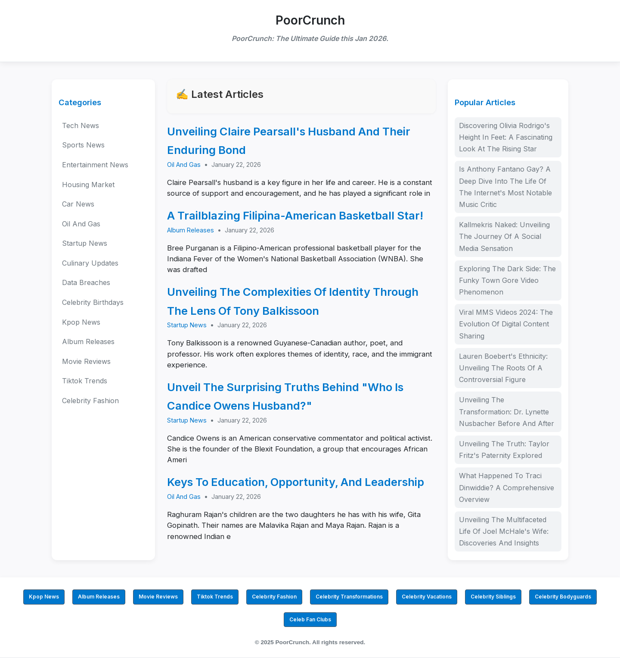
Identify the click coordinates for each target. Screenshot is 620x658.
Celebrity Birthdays (93, 302)
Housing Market (88, 184)
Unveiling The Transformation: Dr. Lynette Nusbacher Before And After (506, 411)
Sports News (83, 145)
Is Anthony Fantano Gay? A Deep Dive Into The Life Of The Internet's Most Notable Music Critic (505, 187)
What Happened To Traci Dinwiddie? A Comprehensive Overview (506, 487)
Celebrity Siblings (493, 596)
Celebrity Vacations (427, 596)
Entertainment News (95, 164)
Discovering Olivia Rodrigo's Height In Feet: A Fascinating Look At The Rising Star (505, 137)
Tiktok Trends (84, 380)
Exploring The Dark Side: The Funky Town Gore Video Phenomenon (507, 280)
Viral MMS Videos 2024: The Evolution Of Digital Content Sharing (506, 324)
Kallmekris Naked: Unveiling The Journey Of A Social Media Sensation (504, 236)
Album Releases (88, 341)
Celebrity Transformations (349, 596)
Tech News (80, 125)
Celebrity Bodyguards (563, 596)
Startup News (84, 243)
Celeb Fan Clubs (310, 619)
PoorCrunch (310, 20)
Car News (78, 204)
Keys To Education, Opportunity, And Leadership (295, 482)
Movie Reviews (86, 361)
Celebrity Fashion (90, 400)
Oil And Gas (81, 223)
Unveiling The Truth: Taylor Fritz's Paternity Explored (504, 449)
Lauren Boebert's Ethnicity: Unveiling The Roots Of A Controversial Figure (503, 368)
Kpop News (81, 322)
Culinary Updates (90, 263)
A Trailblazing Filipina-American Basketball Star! (295, 215)
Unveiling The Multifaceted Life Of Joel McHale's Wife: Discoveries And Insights (504, 531)
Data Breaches (86, 282)
